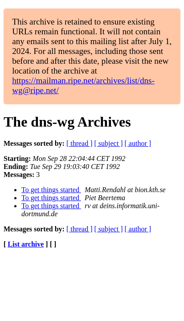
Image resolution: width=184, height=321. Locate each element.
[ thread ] (79, 143)
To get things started (51, 189)
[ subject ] (108, 143)
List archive (26, 244)
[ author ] (138, 143)
